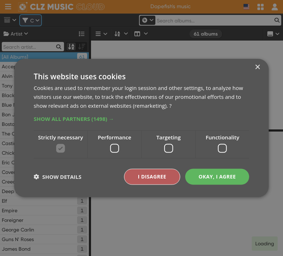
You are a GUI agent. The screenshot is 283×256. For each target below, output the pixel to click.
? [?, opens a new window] (170, 105)
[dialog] (141, 128)
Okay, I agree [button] (217, 176)
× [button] (257, 67)
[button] (141, 118)
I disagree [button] (152, 176)
